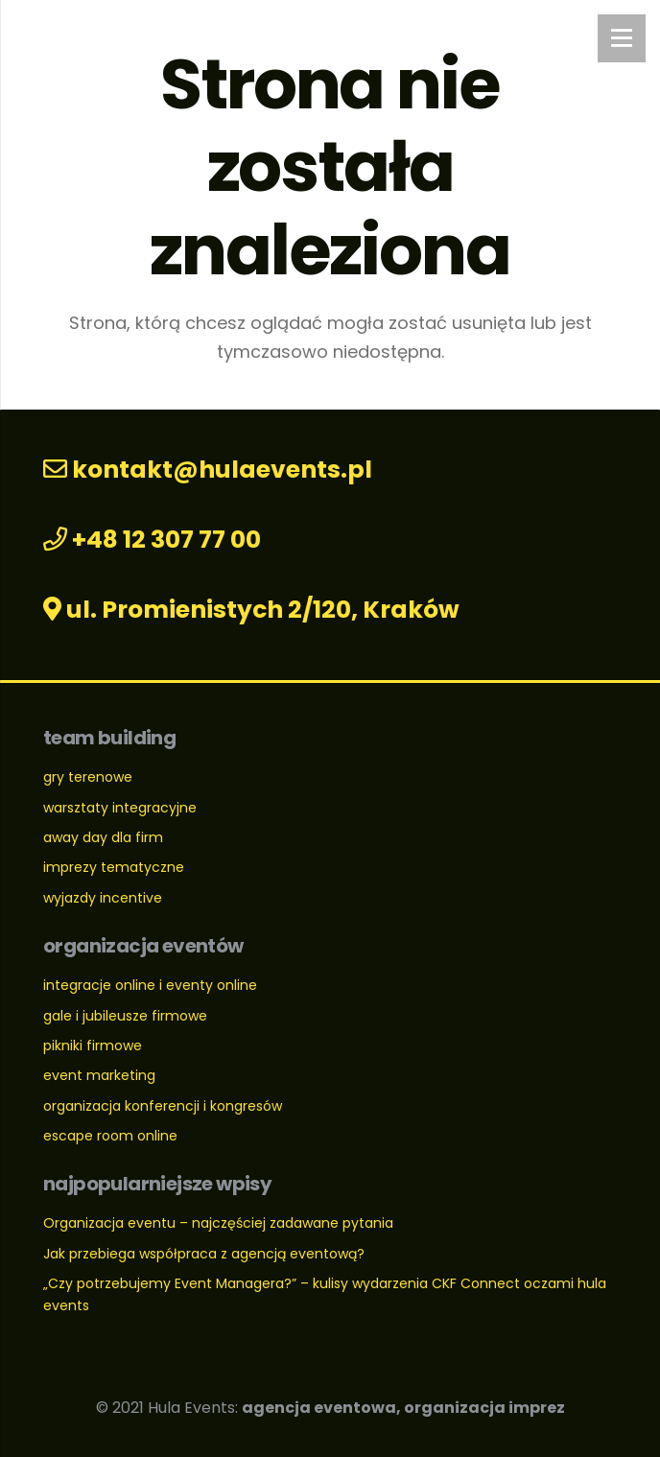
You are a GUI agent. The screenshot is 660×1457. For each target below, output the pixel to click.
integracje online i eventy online (150, 985)
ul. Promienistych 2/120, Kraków (251, 609)
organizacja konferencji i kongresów (162, 1106)
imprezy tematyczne (113, 867)
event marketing (99, 1075)
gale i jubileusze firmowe (125, 1015)
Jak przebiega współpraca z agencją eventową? (204, 1253)
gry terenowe (87, 777)
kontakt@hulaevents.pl (207, 469)
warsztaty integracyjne (120, 807)
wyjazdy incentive (102, 897)
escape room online (110, 1135)
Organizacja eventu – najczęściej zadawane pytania (218, 1223)
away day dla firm (103, 837)
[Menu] (622, 38)
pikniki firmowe (92, 1045)
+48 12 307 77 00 (152, 539)
